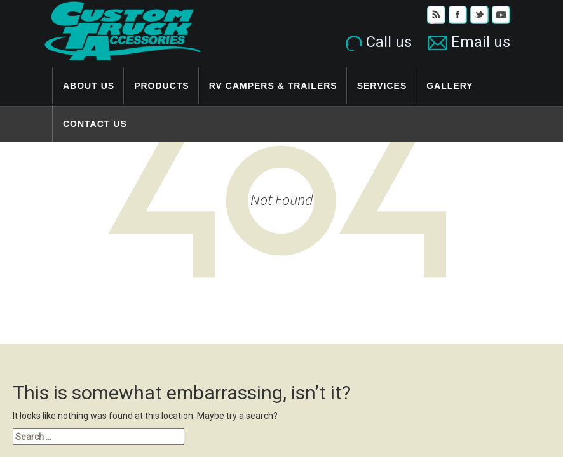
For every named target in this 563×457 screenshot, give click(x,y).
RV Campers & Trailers (273, 86)
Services (382, 86)
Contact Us (95, 124)
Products (161, 86)
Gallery (449, 86)
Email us (469, 42)
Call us (379, 42)
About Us (88, 86)
